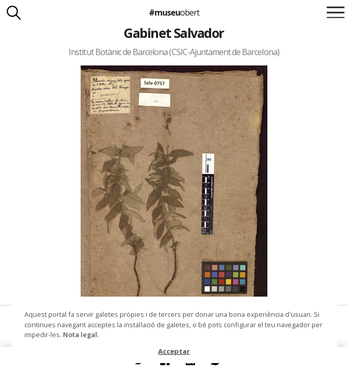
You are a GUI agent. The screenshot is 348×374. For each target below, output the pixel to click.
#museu (174, 12)
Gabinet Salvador (174, 33)
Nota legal (80, 334)
